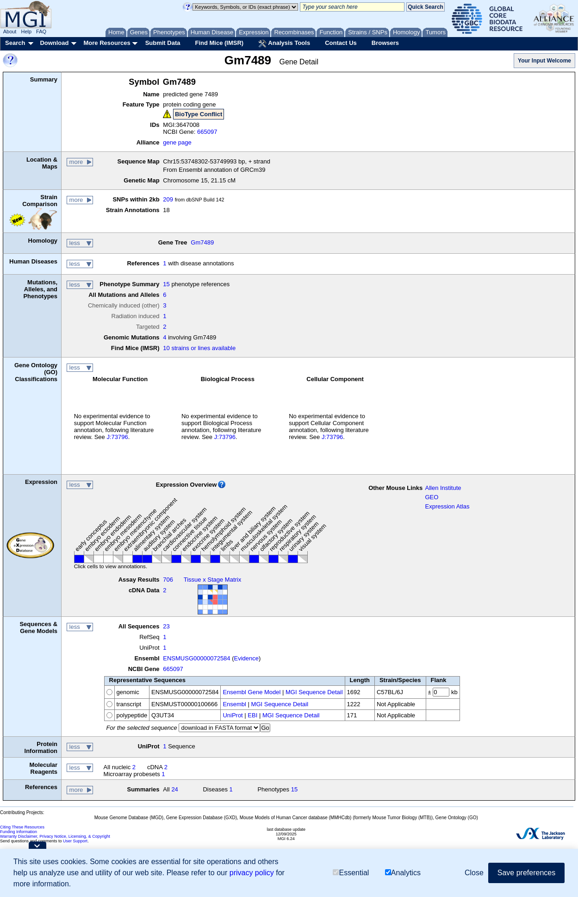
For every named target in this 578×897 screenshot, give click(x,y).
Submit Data (162, 42)
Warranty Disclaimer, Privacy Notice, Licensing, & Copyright (55, 836)
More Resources (106, 42)
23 (166, 626)
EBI (252, 715)
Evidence (246, 658)
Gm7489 (202, 242)
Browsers (385, 42)
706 (168, 579)
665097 (207, 131)
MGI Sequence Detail (314, 692)
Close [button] (474, 873)
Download (54, 42)
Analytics (403, 873)
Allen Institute (443, 487)
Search (15, 42)
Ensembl (234, 704)
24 (174, 789)
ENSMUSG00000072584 (196, 658)
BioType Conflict (198, 114)
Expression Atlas (447, 506)
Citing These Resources (22, 827)
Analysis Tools (284, 43)
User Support (75, 841)
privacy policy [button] (252, 873)
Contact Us (341, 42)
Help (26, 31)
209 (168, 199)
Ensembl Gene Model (251, 692)
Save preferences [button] (526, 873)
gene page (177, 142)
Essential (351, 873)
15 (166, 284)
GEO (431, 497)
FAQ (41, 31)
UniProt (232, 715)
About (10, 31)
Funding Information (18, 831)
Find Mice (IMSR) (219, 42)
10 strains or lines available (199, 348)
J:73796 (117, 436)
